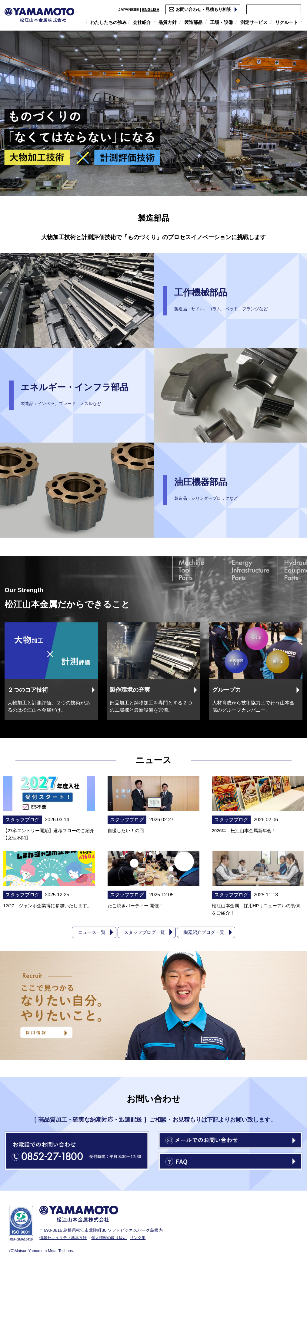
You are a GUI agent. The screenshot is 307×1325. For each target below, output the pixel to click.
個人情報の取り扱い (114, 1292)
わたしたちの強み (108, 22)
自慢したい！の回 (127, 859)
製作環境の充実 (132, 691)
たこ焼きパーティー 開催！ (137, 959)
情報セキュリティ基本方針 (64, 1292)
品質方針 (168, 22)
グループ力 (228, 691)
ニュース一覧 (89, 986)
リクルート (286, 22)
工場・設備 (221, 22)
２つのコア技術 (30, 691)
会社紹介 (142, 22)
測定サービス (254, 22)
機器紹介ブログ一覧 (206, 986)
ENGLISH (144, 9)
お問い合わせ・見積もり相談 (197, 9)
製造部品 (193, 22)
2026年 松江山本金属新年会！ (246, 859)
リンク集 (144, 1292)
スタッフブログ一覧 (144, 986)
